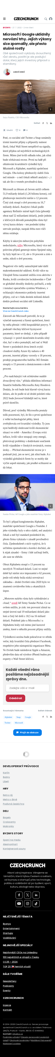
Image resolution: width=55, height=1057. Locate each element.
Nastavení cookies (12, 1043)
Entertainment (11, 928)
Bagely (7, 817)
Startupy (8, 933)
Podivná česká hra (13, 803)
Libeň (6, 781)
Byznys (6, 27)
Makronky (8, 826)
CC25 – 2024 (10, 961)
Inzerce (7, 1005)
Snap (18, 717)
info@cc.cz (17, 1034)
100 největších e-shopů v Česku (21, 957)
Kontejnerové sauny (14, 848)
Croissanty (9, 821)
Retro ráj (8, 795)
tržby (20, 245)
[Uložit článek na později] (8, 130)
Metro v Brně (10, 799)
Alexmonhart (10, 844)
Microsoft (19, 723)
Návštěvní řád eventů (41, 1040)
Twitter (7, 723)
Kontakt (7, 1009)
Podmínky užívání (11, 1037)
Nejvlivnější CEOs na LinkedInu (20, 952)
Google (28, 717)
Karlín (6, 772)
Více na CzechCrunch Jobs (15, 311)
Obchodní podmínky (19, 1040)
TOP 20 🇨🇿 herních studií (17, 966)
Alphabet (8, 717)
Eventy (7, 990)
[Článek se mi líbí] (18, 130)
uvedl (14, 602)
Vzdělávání (9, 937)
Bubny (6, 777)
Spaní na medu (12, 839)
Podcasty (8, 985)
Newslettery (9, 981)
